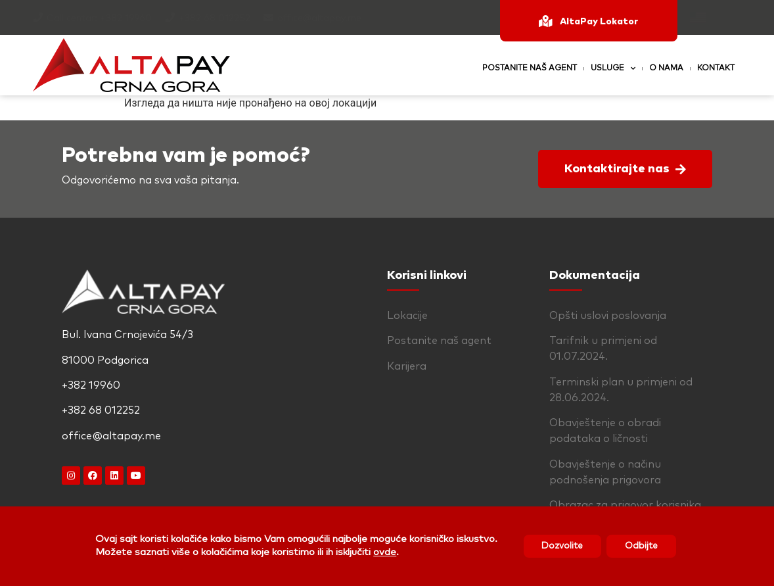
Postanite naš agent (529, 68)
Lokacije (407, 315)
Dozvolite (561, 545)
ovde (381, 552)
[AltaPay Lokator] (545, 21)
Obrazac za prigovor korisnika (625, 505)
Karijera (406, 366)
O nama (666, 68)
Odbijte (643, 545)
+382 (191, 18)
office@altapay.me (319, 18)
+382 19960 (126, 18)
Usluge (613, 68)
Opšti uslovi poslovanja (607, 315)
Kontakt (716, 68)
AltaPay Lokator (599, 21)
